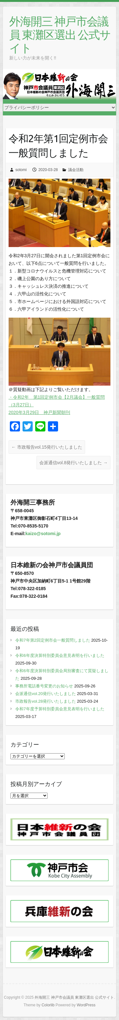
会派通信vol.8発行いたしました (73, 462)
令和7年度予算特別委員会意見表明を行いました (59, 708)
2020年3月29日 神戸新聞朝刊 (39, 412)
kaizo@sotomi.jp (43, 533)
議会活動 (75, 170)
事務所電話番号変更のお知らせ (44, 686)
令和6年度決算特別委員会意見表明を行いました (59, 655)
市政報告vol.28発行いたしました (45, 701)
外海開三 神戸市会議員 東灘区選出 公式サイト (59, 34)
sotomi (21, 170)
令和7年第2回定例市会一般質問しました (52, 640)
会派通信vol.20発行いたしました (45, 693)
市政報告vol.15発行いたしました (46, 447)
